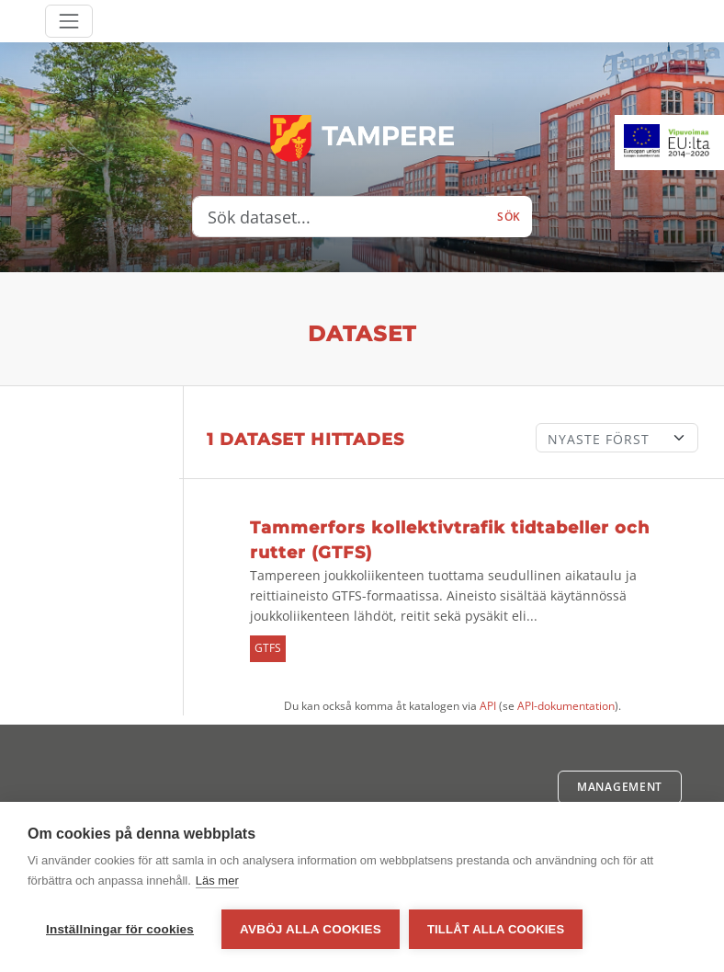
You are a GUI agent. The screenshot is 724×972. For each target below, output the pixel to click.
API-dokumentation (566, 706)
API (488, 706)
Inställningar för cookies (120, 929)
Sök (509, 216)
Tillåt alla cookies (495, 929)
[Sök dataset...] (339, 217)
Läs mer (217, 880)
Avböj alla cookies (310, 929)
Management (619, 787)
